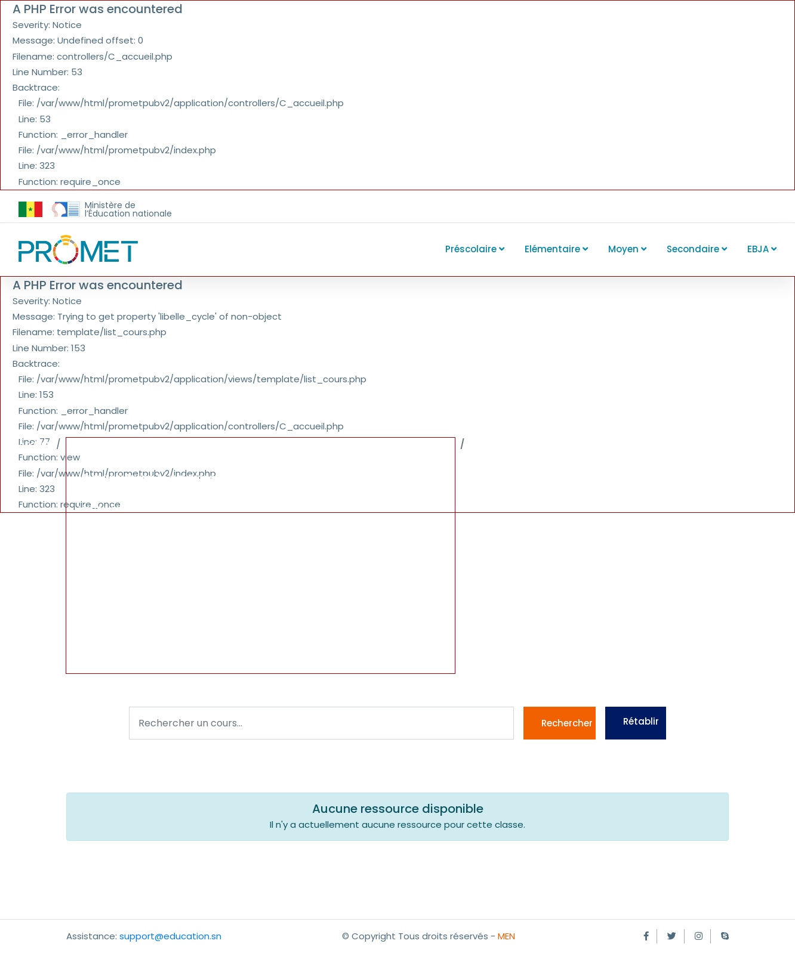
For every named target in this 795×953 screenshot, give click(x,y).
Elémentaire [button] (556, 249)
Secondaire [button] (697, 249)
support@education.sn (170, 936)
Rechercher (567, 723)
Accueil (35, 444)
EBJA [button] (761, 249)
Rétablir (641, 721)
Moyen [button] (627, 249)
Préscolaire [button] (474, 249)
